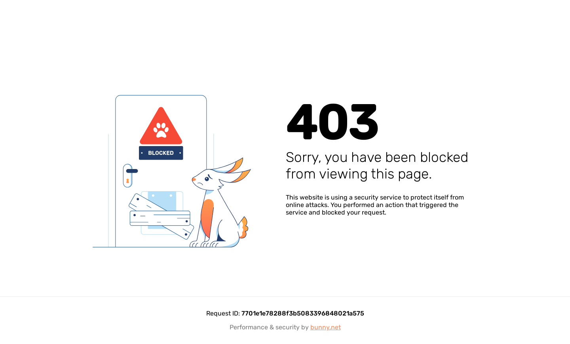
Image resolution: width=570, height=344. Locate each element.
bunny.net (325, 327)
